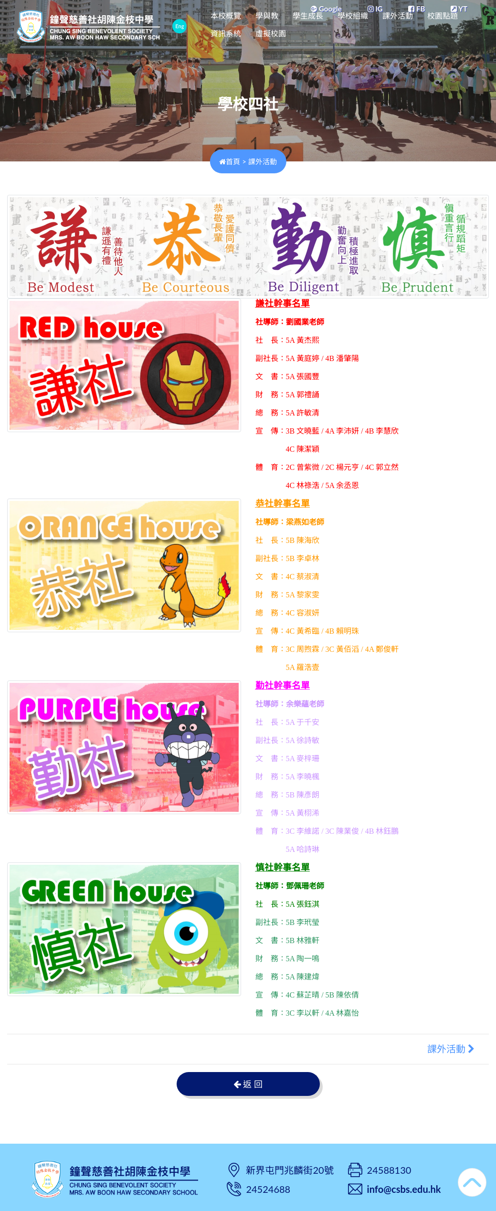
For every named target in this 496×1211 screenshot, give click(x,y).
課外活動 (425, 25)
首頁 (229, 161)
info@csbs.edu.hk (404, 1189)
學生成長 (335, 25)
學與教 (294, 25)
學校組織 (380, 25)
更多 (462, 25)
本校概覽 (253, 25)
